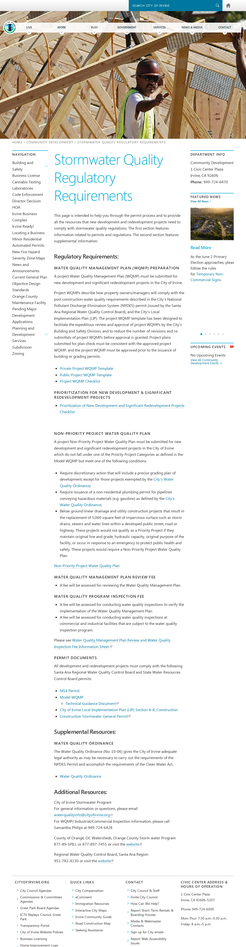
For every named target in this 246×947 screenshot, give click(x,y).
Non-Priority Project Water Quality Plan (87, 565)
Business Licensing (33, 938)
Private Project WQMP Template (86, 368)
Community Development (49, 142)
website (134, 844)
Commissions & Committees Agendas (41, 899)
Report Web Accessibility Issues (148, 940)
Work (61, 27)
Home (17, 142)
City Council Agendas (35, 890)
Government (126, 27)
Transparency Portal (34, 925)
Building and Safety (22, 165)
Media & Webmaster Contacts (146, 923)
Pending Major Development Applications (24, 315)
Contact (224, 27)
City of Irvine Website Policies (41, 931)
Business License (26, 175)
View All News (200, 201)
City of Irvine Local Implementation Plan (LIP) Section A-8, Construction (119, 709)
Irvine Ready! (23, 226)
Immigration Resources (92, 903)
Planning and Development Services (23, 334)
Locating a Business (28, 232)
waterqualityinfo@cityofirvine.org (83, 814)
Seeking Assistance (89, 929)
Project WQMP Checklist (80, 381)
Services (159, 27)
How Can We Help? (145, 903)
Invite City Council (144, 896)
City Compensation (89, 890)
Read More (201, 247)
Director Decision (26, 200)
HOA (16, 207)
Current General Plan (29, 276)
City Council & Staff (145, 890)
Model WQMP (71, 697)
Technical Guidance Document (92, 703)
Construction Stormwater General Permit (95, 716)
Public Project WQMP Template (86, 374)
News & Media (192, 27)
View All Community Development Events (205, 361)
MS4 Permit (70, 690)
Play (94, 27)
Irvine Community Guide (93, 916)
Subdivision (22, 347)
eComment (83, 896)
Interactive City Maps (91, 910)
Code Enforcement (27, 194)
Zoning (18, 353)
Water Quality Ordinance (80, 776)
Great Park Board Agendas (39, 907)
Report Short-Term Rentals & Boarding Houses (152, 912)
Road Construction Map (93, 923)
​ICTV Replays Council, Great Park (40, 916)
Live (29, 27)
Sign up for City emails (147, 931)
